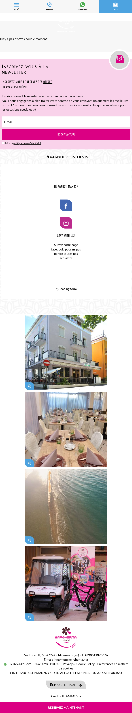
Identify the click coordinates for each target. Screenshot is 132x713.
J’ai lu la (23, 143)
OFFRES (47, 82)
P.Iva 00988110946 (47, 664)
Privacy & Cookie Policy (79, 664)
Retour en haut (66, 685)
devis (115, 6)
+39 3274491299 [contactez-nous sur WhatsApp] (17, 664)
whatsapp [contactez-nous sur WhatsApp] (83, 6)
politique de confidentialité (27, 143)
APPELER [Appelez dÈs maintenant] (49, 6)
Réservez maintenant (66, 707)
